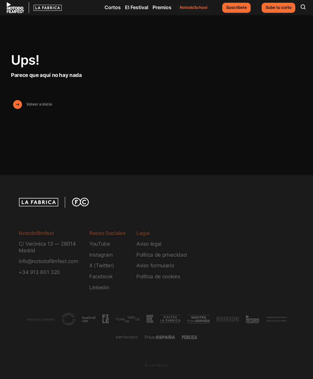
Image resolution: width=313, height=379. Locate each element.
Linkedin (99, 287)
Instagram (101, 254)
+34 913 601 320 (39, 272)
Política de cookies (158, 276)
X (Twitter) (101, 265)
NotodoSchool (193, 7)
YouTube (99, 243)
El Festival (136, 7)
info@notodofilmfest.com (48, 261)
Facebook (100, 276)
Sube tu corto (279, 7)
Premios (162, 7)
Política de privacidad (161, 254)
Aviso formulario (155, 265)
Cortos (113, 7)
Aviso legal (148, 243)
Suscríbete (236, 7)
